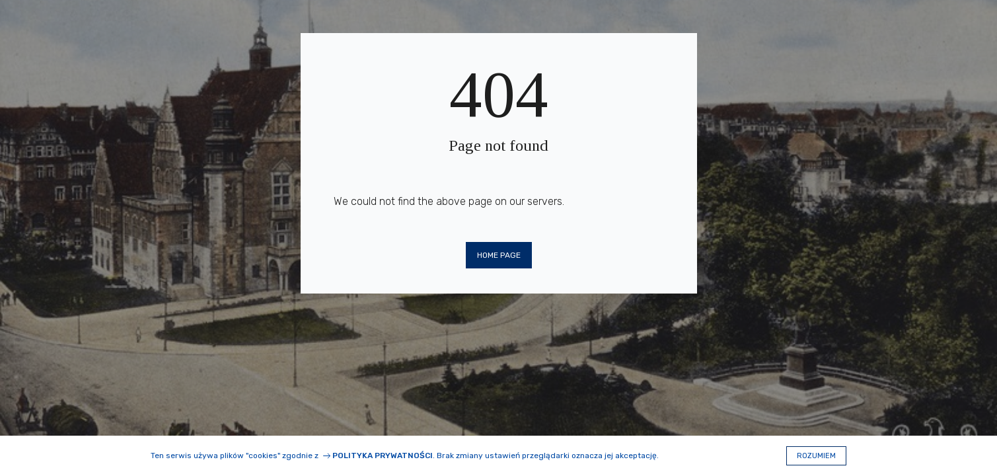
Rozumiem (816, 456)
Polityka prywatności (382, 455)
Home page (499, 255)
